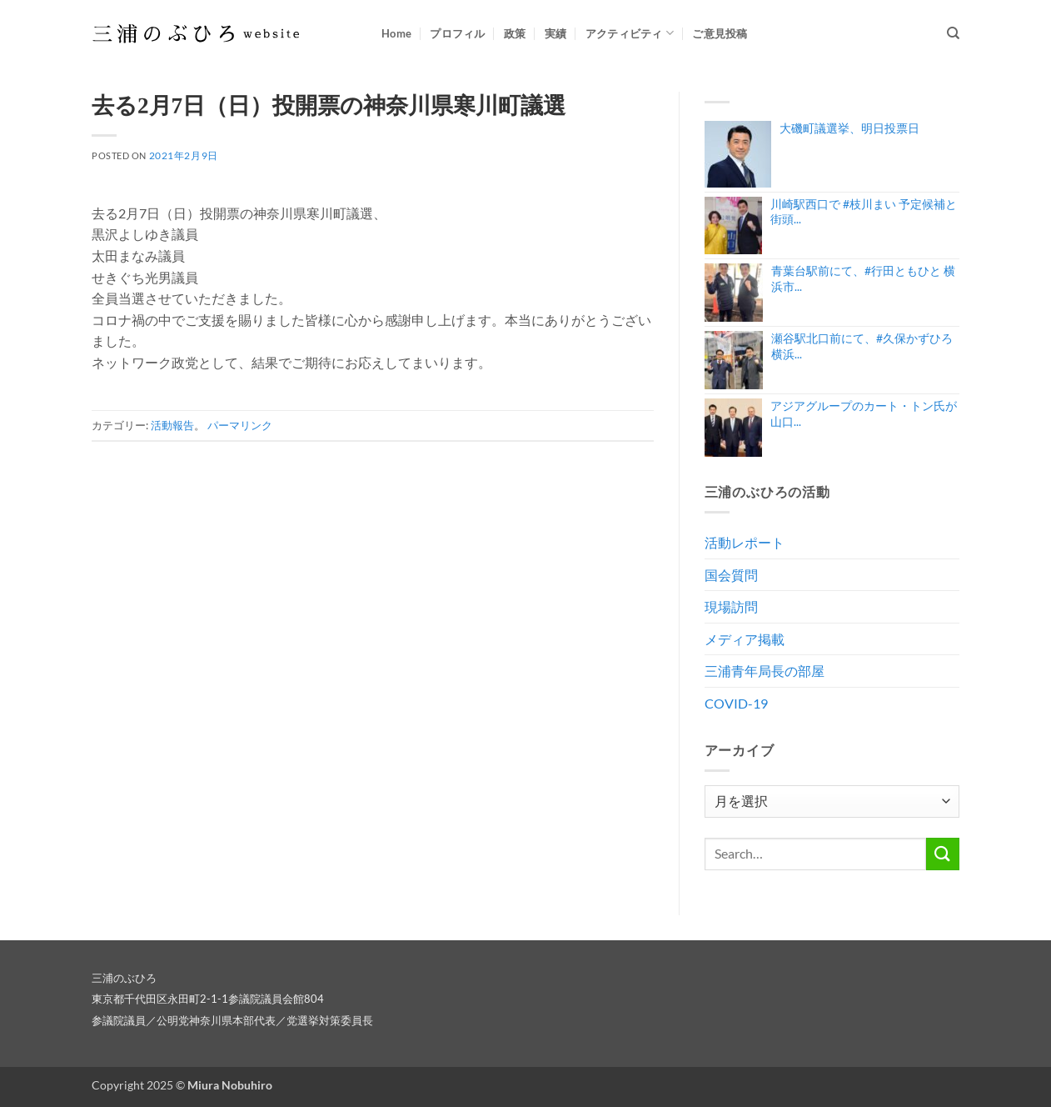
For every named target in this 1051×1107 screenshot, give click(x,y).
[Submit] (942, 854)
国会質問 (731, 575)
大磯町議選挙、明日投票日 (849, 128)
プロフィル (457, 33)
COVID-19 (736, 703)
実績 (556, 33)
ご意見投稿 (719, 33)
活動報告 (172, 425)
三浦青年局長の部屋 (764, 671)
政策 (515, 33)
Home (396, 33)
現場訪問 (731, 606)
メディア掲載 (745, 639)
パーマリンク (239, 425)
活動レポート (745, 542)
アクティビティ (629, 33)
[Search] (953, 33)
